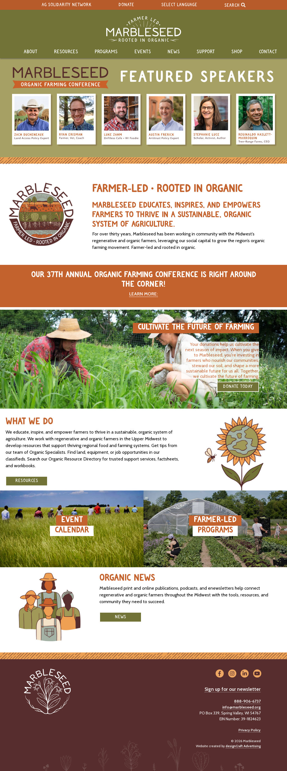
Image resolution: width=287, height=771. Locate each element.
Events (143, 51)
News (174, 51)
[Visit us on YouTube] (257, 674)
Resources (66, 51)
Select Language (179, 5)
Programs (106, 51)
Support (206, 51)
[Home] (143, 29)
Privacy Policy (250, 730)
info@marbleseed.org (241, 707)
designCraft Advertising (243, 746)
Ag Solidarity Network (66, 5)
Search (235, 5)
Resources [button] (26, 481)
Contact (268, 51)
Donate (126, 5)
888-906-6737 (247, 701)
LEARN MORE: (143, 294)
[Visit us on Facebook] (220, 674)
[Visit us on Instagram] (232, 674)
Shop (237, 51)
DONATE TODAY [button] (238, 387)
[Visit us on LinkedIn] (245, 674)
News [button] (120, 617)
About (31, 51)
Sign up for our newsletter (233, 689)
